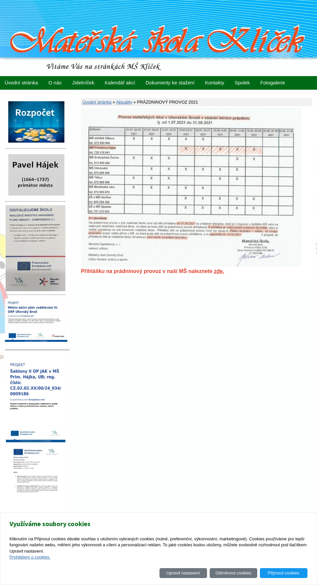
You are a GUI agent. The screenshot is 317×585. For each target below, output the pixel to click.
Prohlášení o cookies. (30, 557)
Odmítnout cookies (233, 572)
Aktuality (124, 102)
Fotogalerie (272, 82)
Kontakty (214, 82)
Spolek (242, 82)
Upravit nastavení (183, 572)
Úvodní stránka (21, 82)
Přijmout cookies (283, 572)
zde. (219, 271)
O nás (55, 82)
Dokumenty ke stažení (170, 82)
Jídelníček (83, 82)
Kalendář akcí (120, 82)
